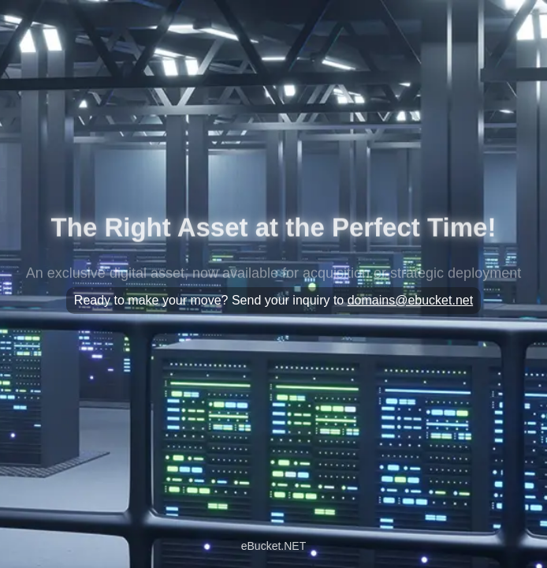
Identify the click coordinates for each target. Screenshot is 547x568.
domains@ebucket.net (410, 300)
